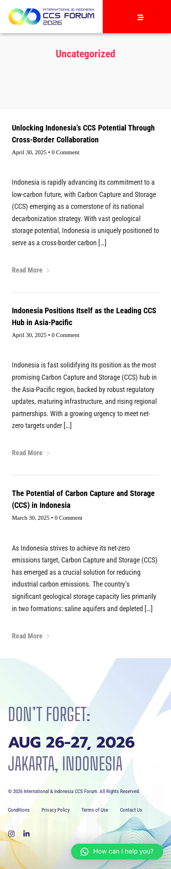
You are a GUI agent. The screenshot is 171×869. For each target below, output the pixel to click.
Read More (31, 270)
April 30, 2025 (29, 152)
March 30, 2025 (30, 518)
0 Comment (65, 152)
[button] (117, 852)
